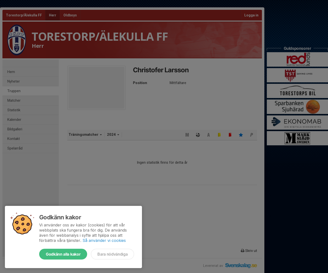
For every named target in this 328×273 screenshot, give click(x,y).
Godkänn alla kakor (63, 254)
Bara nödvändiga (112, 254)
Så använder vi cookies (104, 240)
